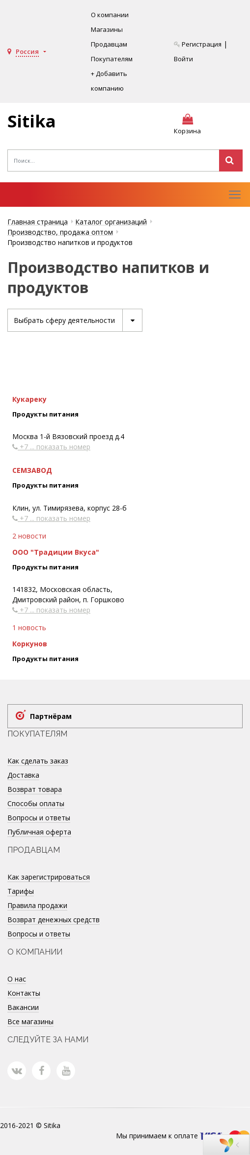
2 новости (29, 536)
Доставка (23, 775)
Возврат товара (34, 789)
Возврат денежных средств (53, 919)
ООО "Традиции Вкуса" (55, 552)
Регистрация (198, 44)
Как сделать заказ (37, 760)
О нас (16, 978)
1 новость (29, 628)
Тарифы (20, 891)
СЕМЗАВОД (32, 470)
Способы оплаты (35, 803)
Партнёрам (51, 716)
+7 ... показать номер (51, 447)
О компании (110, 14)
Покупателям (112, 58)
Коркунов (29, 644)
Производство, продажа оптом (60, 232)
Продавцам (109, 44)
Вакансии (23, 1007)
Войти (183, 58)
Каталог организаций (111, 221)
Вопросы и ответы (38, 817)
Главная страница (37, 221)
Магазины (107, 29)
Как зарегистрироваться (48, 877)
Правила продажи (37, 905)
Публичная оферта (39, 831)
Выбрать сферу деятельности (78, 320)
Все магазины (30, 1021)
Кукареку (29, 399)
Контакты (23, 993)
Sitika (31, 121)
